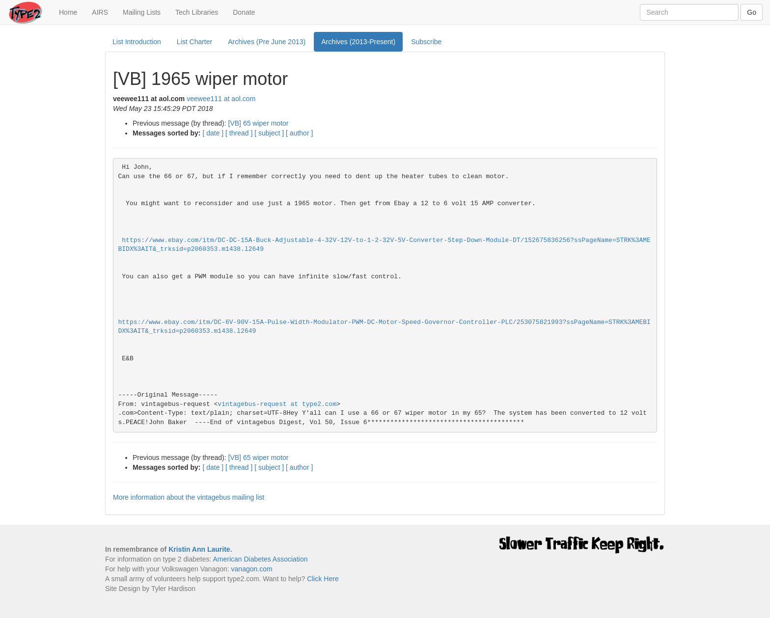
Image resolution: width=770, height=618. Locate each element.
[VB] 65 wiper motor (258, 123)
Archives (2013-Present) (358, 42)
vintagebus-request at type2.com (277, 404)
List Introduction (136, 42)
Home (71, 11)
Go (751, 12)
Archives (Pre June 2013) (266, 42)
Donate (244, 12)
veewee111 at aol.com (221, 99)
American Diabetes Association (260, 559)
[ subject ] (269, 133)
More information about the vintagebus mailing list (188, 497)
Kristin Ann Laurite (199, 549)
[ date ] (212, 133)
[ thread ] (238, 133)
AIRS (100, 12)
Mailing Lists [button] (142, 12)
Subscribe (426, 42)
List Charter (194, 42)
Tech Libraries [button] (196, 12)
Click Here (323, 579)
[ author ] (299, 133)
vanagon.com (252, 569)
